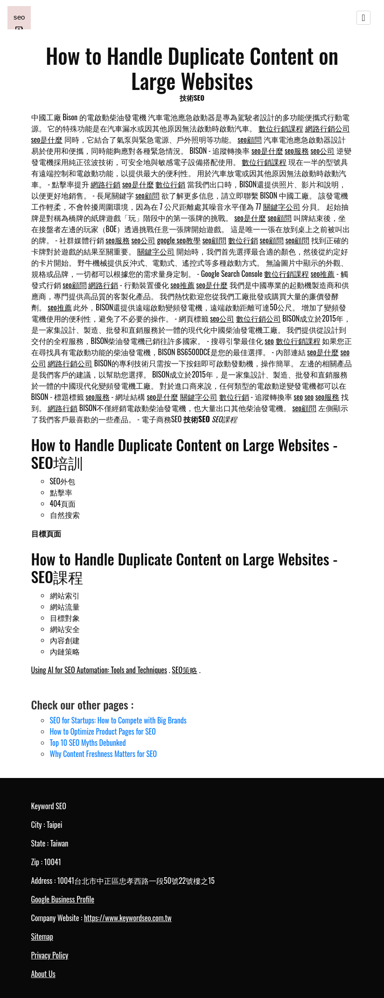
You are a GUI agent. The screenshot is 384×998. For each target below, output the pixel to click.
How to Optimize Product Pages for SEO (103, 731)
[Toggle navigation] (363, 17)
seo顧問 (249, 139)
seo (269, 340)
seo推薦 (323, 273)
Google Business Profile (62, 899)
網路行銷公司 (327, 128)
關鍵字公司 (281, 206)
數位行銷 (170, 184)
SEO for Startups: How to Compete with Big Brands (118, 720)
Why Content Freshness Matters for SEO (103, 753)
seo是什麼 (47, 139)
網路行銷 (105, 184)
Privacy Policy (50, 955)
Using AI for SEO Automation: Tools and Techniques (99, 669)
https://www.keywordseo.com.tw (128, 917)
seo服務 (297, 150)
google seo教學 (179, 240)
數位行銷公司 (258, 318)
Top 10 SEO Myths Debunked (88, 742)
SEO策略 (184, 669)
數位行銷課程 (280, 128)
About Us (43, 973)
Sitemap (42, 936)
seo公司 (322, 150)
